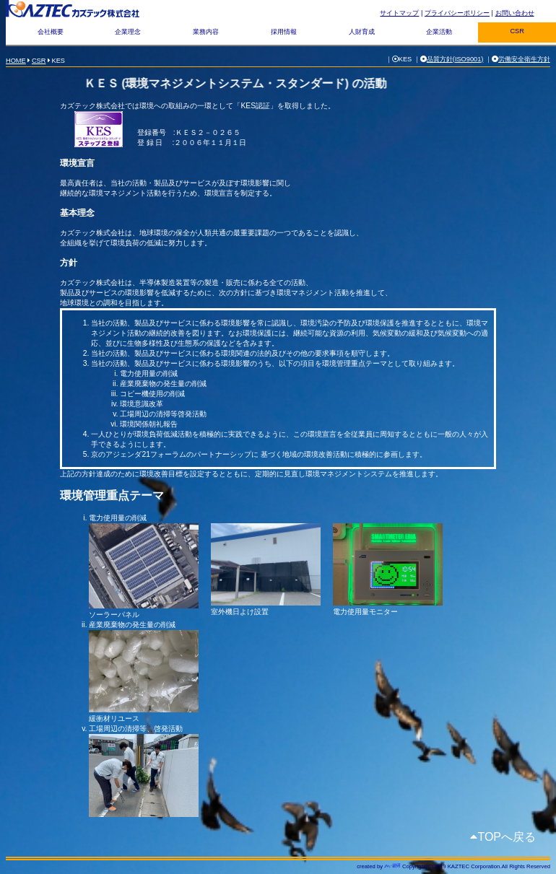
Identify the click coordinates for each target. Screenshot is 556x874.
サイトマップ (399, 13)
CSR (39, 60)
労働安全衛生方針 (524, 59)
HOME (16, 60)
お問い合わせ (514, 13)
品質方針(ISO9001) (455, 59)
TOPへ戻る (506, 837)
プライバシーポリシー (457, 13)
